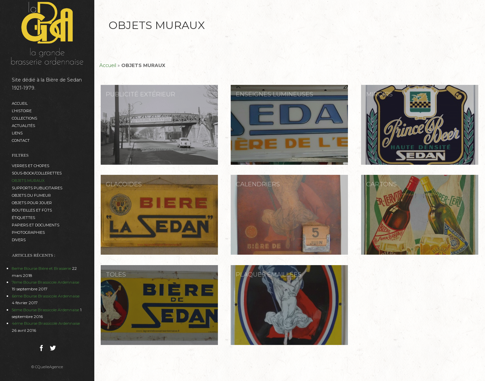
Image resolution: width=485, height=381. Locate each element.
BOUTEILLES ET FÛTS (32, 210)
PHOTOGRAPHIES (28, 232)
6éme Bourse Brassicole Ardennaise (45, 295)
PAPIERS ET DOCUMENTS (35, 225)
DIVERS (19, 239)
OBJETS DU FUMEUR (31, 195)
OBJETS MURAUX (28, 180)
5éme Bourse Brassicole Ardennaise (45, 309)
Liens (17, 133)
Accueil (20, 103)
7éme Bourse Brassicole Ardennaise (45, 282)
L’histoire (22, 110)
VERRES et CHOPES (30, 165)
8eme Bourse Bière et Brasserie (41, 268)
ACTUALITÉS (23, 125)
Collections (24, 118)
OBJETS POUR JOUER (32, 202)
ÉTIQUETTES (23, 217)
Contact (21, 140)
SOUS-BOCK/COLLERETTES (37, 173)
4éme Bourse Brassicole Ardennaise (46, 323)
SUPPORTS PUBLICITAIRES (37, 188)
